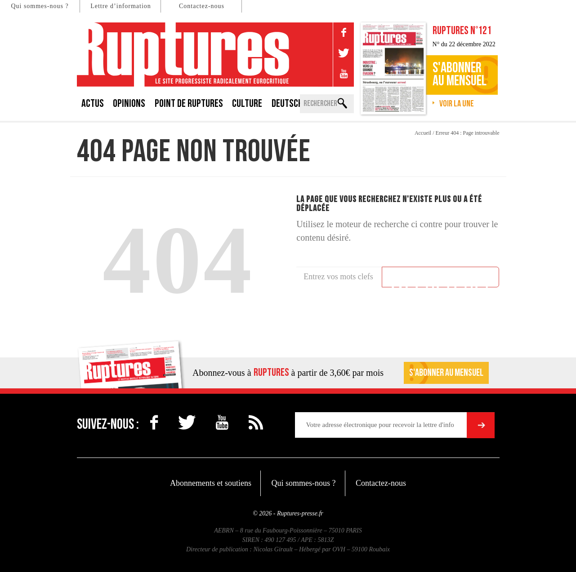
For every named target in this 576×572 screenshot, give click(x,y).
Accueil (423, 133)
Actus (92, 103)
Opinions (129, 103)
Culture (247, 103)
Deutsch (287, 103)
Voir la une (456, 103)
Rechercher (440, 278)
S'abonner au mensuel (446, 373)
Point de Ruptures (189, 103)
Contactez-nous (201, 6)
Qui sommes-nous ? (39, 6)
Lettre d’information (120, 6)
